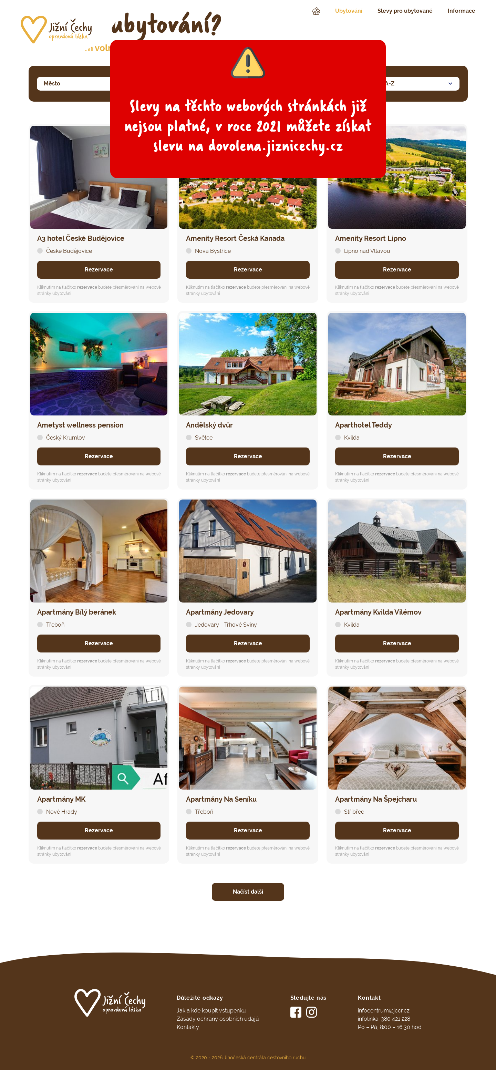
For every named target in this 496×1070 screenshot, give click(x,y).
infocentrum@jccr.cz (384, 1010)
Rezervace (99, 269)
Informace (461, 11)
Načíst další (248, 891)
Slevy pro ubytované (405, 11)
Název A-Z (380, 82)
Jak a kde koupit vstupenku (211, 1010)
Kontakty (188, 1027)
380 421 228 (395, 1019)
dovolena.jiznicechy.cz (275, 145)
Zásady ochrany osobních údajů (218, 1019)
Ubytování (348, 11)
